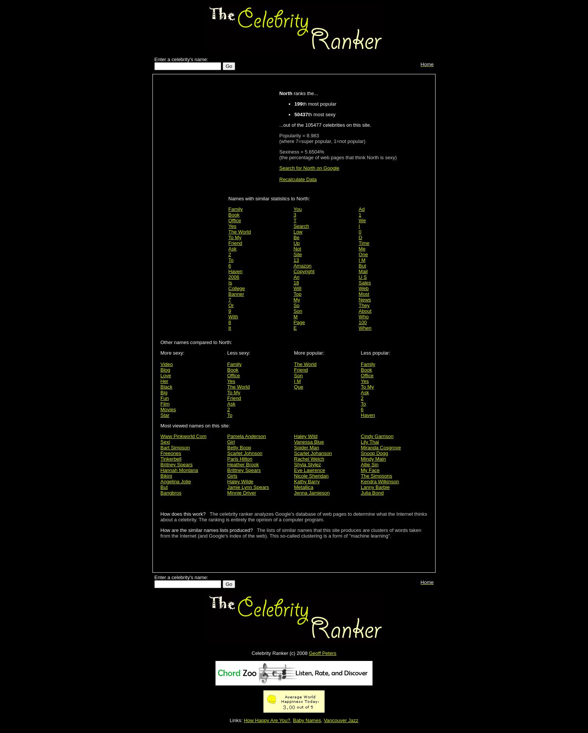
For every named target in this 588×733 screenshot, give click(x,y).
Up (297, 243)
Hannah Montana (179, 470)
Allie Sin (370, 464)
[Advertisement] (192, 197)
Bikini (166, 476)
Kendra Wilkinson (380, 481)
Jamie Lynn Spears (248, 487)
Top (298, 294)
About (365, 311)
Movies (168, 409)
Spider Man (306, 447)
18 (296, 283)
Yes (232, 226)
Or (231, 305)
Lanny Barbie (375, 487)
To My (235, 237)
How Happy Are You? (267, 720)
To (231, 260)
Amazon (303, 266)
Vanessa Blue (309, 442)
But (362, 266)
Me (362, 249)
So (297, 305)
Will (298, 288)
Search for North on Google (309, 168)
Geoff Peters (322, 653)
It (229, 328)
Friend (235, 243)
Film (165, 404)
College (236, 288)
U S (363, 277)
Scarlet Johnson (244, 453)
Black (166, 387)
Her (164, 381)
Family (235, 209)
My (297, 300)
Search (301, 226)
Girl (231, 442)
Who (364, 317)
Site (298, 254)
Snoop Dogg (374, 453)
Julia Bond (372, 493)
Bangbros (171, 493)
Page (299, 322)
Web (364, 288)
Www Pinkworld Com (183, 436)
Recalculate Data (298, 179)
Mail (363, 271)
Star (164, 415)
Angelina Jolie (175, 481)
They (364, 305)
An (297, 277)
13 (296, 260)
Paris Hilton (239, 459)
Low (298, 232)
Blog (165, 370)
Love (165, 375)
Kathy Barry (307, 481)
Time (364, 243)
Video (166, 364)
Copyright (304, 271)
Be (297, 237)
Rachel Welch (309, 459)
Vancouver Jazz (341, 720)
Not (297, 249)
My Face (370, 470)
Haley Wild (305, 436)
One (363, 254)
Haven (235, 271)
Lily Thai (370, 442)
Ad (362, 209)
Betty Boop (239, 447)
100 (363, 322)
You (298, 209)
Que (298, 387)
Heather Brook (243, 464)
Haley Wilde (240, 481)
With (233, 317)
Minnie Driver (241, 493)
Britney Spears (176, 464)
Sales (365, 283)
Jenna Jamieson (312, 493)
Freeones (170, 453)
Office (234, 220)
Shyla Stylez (307, 464)
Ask (232, 249)
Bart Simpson (175, 447)
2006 (233, 277)
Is (230, 283)
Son (298, 311)
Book (234, 215)
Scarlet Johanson (313, 453)
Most (364, 294)
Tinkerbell (171, 459)
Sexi (165, 442)
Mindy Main (373, 459)
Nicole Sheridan (311, 476)
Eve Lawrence (309, 470)
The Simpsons (376, 476)
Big (164, 392)
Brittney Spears (244, 470)
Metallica (303, 487)
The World (239, 232)
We (362, 220)
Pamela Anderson (246, 436)
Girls (232, 476)
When (365, 328)
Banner (236, 294)
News (365, 300)
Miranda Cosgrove (381, 447)
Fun (164, 398)
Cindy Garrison (377, 436)
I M (362, 260)
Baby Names (307, 720)
